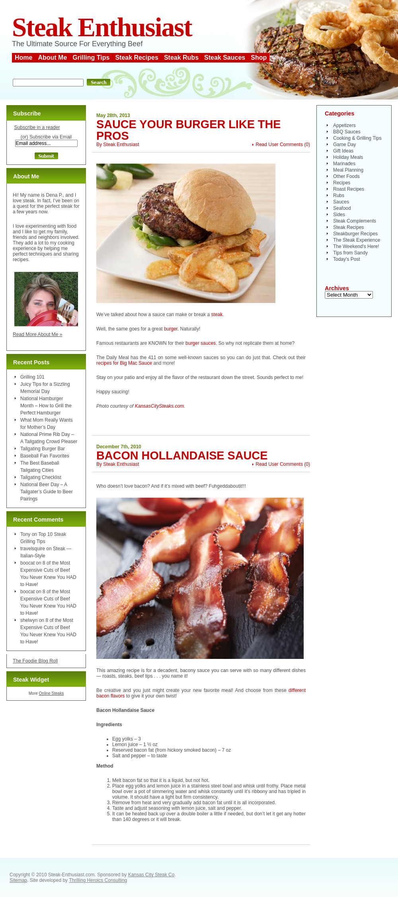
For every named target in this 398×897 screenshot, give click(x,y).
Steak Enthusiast (102, 27)
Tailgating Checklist (40, 477)
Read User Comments (279, 144)
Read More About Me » (37, 334)
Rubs (338, 195)
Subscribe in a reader (37, 127)
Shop (259, 57)
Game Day (344, 144)
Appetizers (344, 125)
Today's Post (346, 259)
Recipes (341, 183)
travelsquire (32, 548)
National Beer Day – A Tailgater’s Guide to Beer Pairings (46, 492)
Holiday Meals (348, 157)
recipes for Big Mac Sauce (124, 363)
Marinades (344, 163)
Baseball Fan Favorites (44, 456)
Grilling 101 (32, 377)
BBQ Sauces (347, 132)
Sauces (341, 202)
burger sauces (200, 343)
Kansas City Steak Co (151, 874)
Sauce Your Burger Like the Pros (188, 130)
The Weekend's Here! (356, 246)
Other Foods (346, 176)
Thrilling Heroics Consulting (98, 880)
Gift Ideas (343, 151)
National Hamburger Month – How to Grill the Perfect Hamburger (46, 406)
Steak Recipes (136, 57)
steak (217, 314)
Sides (339, 214)
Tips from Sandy (350, 253)
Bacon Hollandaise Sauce (181, 455)
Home (23, 57)
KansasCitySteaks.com (159, 406)
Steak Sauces (224, 57)
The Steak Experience (356, 240)
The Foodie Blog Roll (35, 661)
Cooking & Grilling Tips (357, 138)
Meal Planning (348, 170)
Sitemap (18, 880)
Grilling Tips (90, 57)
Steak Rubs (181, 57)
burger (171, 329)
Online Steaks (51, 693)
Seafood (342, 208)
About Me (52, 57)
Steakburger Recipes (355, 233)
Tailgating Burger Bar (42, 448)
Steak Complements (354, 221)
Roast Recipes (348, 189)
